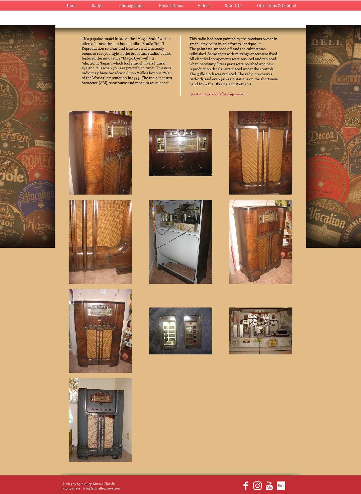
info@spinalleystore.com (101, 488)
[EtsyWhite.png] (281, 485)
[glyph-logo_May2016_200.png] (257, 485)
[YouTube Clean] (269, 485)
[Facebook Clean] (245, 485)
